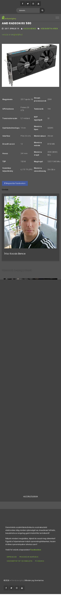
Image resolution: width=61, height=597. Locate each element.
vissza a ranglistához (12, 34)
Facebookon (35, 550)
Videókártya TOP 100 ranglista (19, 561)
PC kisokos (39, 561)
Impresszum (11, 557)
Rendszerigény (17, 580)
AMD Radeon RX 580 (16, 23)
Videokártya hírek (49, 29)
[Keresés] (42, 10)
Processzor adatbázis (28, 557)
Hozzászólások (30, 497)
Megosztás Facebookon (14, 183)
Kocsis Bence (29, 29)
